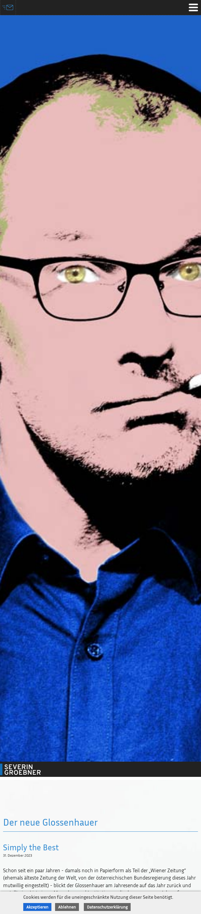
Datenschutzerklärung (107, 906)
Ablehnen (67, 906)
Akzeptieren (37, 906)
